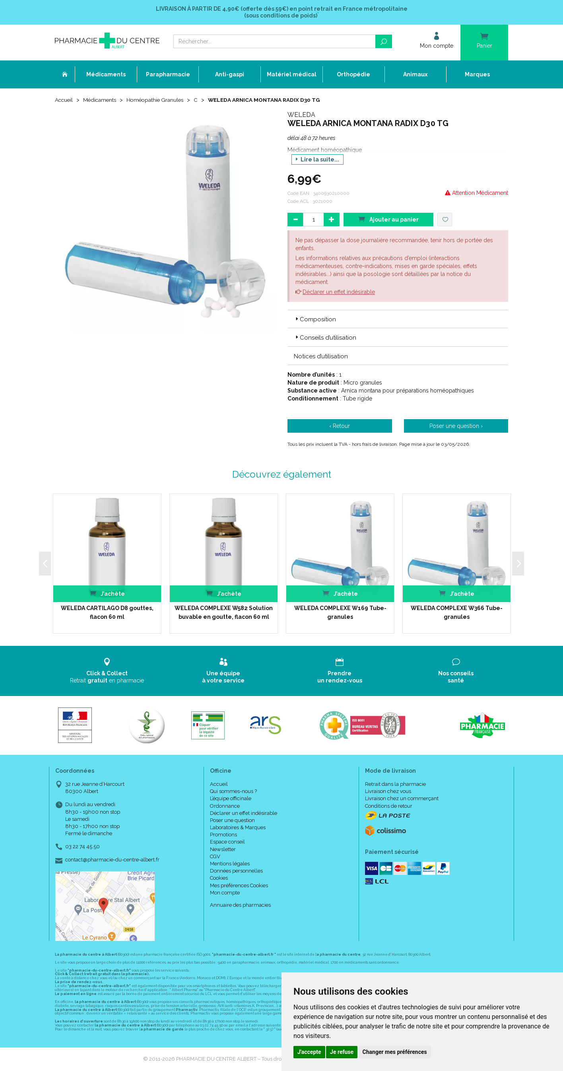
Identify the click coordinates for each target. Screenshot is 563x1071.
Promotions (223, 835)
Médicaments (101, 100)
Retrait (107, 671)
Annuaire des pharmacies (240, 905)
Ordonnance (225, 806)
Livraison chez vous (388, 792)
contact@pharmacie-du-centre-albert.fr (112, 860)
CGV (215, 857)
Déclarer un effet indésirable (339, 292)
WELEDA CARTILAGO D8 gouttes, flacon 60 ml (107, 612)
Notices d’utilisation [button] (321, 356)
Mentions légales (230, 864)
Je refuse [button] (341, 1052)
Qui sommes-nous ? (233, 792)
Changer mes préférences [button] (395, 1052)
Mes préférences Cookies (239, 886)
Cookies (219, 879)
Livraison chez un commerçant (402, 799)
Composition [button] (315, 319)
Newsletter (223, 850)
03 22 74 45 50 (82, 847)
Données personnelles (236, 871)
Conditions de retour (388, 806)
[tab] (398, 319)
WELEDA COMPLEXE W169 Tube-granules (340, 612)
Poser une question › (456, 426)
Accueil (64, 100)
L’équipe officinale (230, 799)
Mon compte (225, 893)
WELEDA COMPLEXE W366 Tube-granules (457, 612)
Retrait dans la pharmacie (395, 784)
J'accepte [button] (309, 1052)
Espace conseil (227, 843)
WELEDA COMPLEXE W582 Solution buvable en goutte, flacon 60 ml (224, 612)
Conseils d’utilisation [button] (325, 338)
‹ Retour (339, 426)
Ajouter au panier (388, 219)
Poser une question (232, 821)
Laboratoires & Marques (238, 828)
